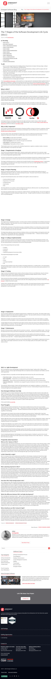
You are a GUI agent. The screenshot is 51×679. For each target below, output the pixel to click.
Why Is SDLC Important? (8, 44)
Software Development (10, 523)
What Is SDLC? (6, 42)
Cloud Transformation (5, 559)
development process (38, 161)
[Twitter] (12, 676)
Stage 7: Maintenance (7, 55)
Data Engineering (4, 561)
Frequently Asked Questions (9, 61)
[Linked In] (10, 676)
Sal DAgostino (11, 37)
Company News (4, 564)
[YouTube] (14, 676)
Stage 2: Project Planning (8, 47)
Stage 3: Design (6, 48)
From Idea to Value (19, 123)
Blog (22, 9)
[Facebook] (16, 676)
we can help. (12, 402)
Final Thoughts (6, 59)
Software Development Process (20, 523)
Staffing (15, 561)
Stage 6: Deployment (7, 53)
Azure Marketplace (5, 570)
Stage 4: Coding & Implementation (10, 50)
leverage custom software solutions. (8, 131)
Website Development (5, 562)
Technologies (16, 563)
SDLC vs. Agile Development (9, 56)
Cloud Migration (16, 556)
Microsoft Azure (16, 564)
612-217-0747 (7, 653)
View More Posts (25, 542)
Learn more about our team (28, 583)
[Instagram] (18, 676)
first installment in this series (9, 81)
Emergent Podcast (17, 566)
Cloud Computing (5, 568)
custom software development (39, 83)
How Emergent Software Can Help (10, 58)
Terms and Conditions (12, 672)
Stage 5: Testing (6, 52)
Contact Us (25, 598)
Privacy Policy (4, 672)
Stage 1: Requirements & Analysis (10, 45)
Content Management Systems (20, 559)
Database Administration (18, 558)
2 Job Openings (4, 637)
